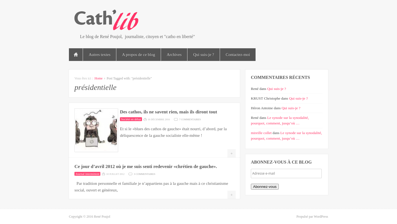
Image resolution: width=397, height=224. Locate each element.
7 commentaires (190, 119)
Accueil (76, 54)
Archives (174, 54)
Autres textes (100, 54)
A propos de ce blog (138, 54)
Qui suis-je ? (203, 54)
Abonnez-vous (265, 187)
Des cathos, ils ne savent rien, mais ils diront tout (168, 111)
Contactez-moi (238, 54)
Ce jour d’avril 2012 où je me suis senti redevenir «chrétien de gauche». (145, 166)
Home (99, 78)
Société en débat (131, 119)
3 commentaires (144, 173)
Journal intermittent (87, 173)
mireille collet (261, 133)
